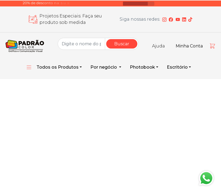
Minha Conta (189, 46)
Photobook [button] (142, 67)
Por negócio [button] (104, 67)
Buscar (121, 43)
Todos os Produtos (57, 67)
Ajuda (158, 46)
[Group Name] (81, 44)
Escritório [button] (177, 67)
